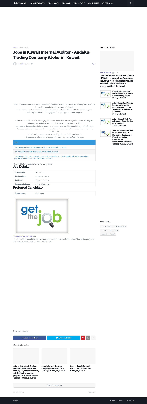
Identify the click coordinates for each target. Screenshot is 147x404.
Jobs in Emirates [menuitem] (37, 3)
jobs (116, 230)
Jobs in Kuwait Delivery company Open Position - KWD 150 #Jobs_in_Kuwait (40, 147)
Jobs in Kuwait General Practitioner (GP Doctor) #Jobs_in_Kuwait (36, 152)
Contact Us (130, 401)
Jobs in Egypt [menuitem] (79, 3)
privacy (120, 401)
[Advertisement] (73, 25)
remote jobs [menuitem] (107, 3)
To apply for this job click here (24, 236)
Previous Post (19, 392)
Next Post (91, 392)
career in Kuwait (120, 226)
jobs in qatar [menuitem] (93, 3)
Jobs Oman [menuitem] (66, 3)
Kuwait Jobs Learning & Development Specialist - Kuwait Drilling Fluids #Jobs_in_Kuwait (122, 94)
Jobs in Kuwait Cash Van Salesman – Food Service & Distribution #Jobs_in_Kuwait (122, 122)
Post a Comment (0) (54, 385)
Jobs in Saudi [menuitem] (53, 3)
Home (15, 47)
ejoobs (15, 401)
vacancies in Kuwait (108, 234)
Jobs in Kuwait (24, 47)
